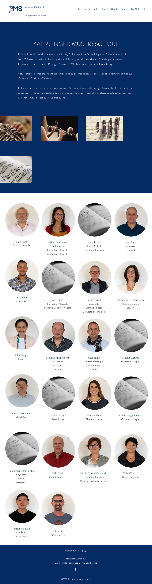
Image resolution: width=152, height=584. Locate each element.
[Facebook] (144, 9)
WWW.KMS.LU (34, 7)
